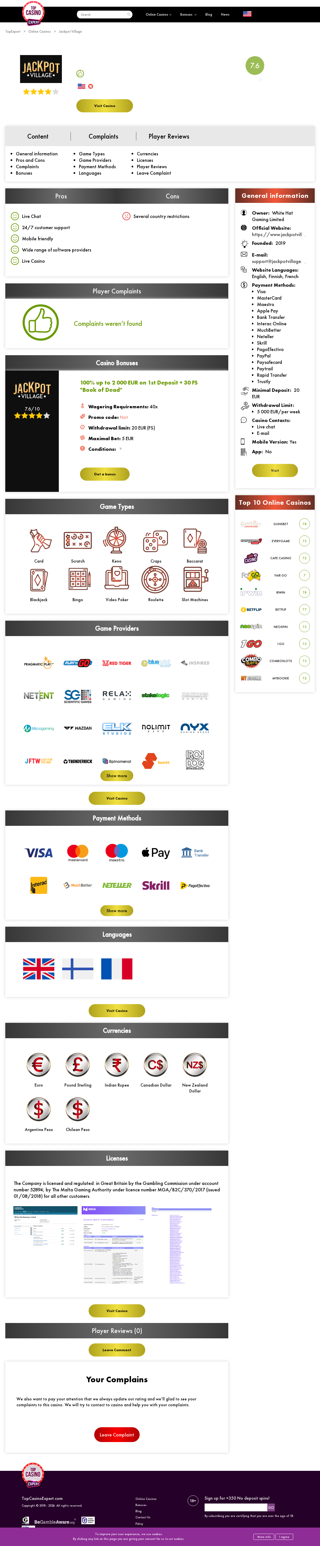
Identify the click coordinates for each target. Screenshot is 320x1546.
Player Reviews (152, 166)
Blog (208, 14)
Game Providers (95, 160)
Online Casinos (158, 14)
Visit (275, 470)
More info (264, 1537)
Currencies (147, 153)
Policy (139, 1524)
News (225, 14)
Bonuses (188, 14)
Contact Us (143, 1517)
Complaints (27, 166)
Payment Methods (97, 166)
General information (37, 153)
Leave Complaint (154, 173)
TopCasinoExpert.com (42, 1498)
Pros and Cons (30, 160)
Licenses (145, 160)
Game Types (92, 153)
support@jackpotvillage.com (281, 261)
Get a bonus (105, 474)
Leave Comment (117, 1350)
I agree (284, 1537)
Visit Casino (104, 105)
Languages (90, 173)
